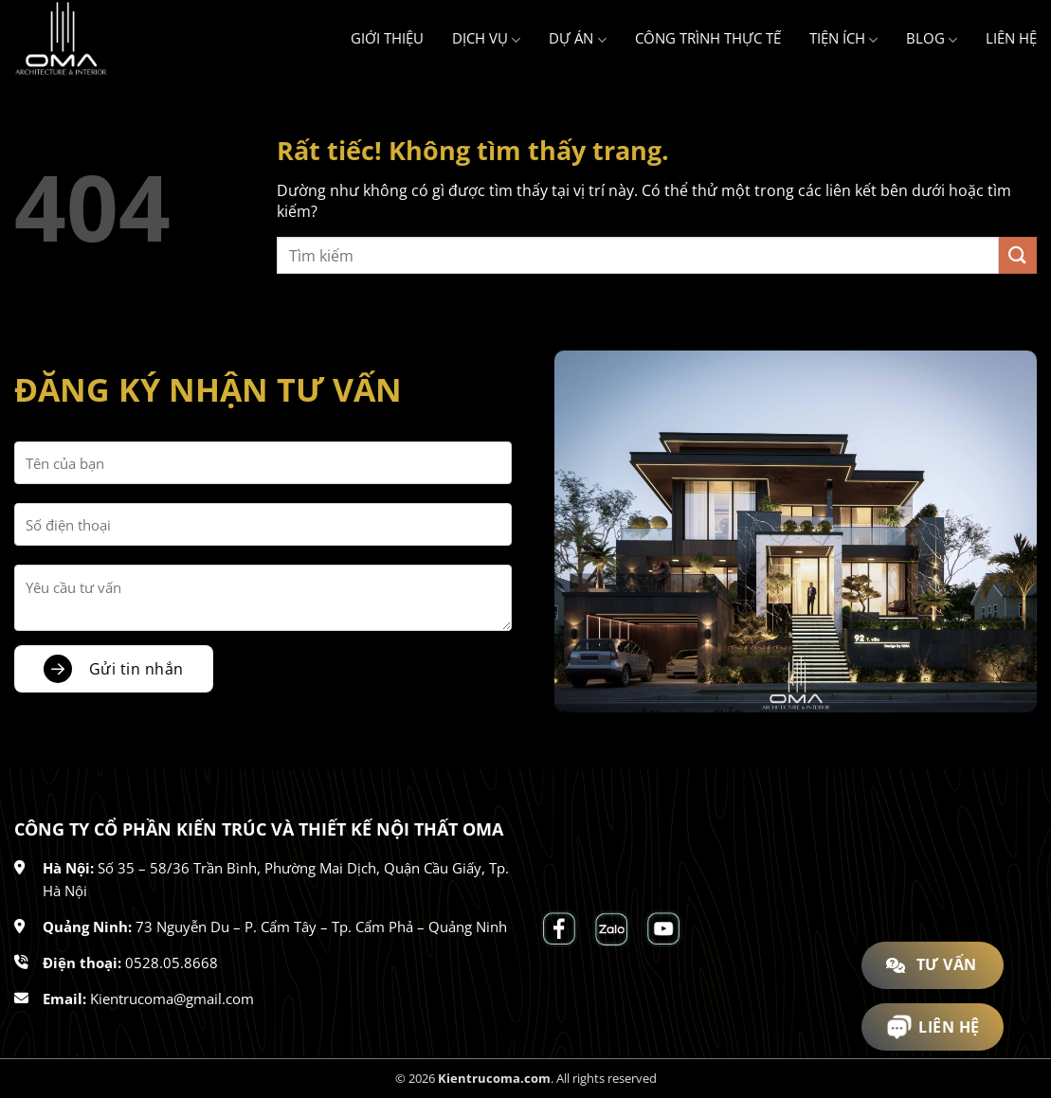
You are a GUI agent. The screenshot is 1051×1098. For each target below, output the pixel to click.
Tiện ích (843, 38)
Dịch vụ (486, 38)
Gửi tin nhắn (136, 668)
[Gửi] (1018, 255)
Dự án (577, 38)
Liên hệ (1011, 37)
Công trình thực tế (708, 37)
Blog (931, 38)
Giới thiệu (387, 37)
